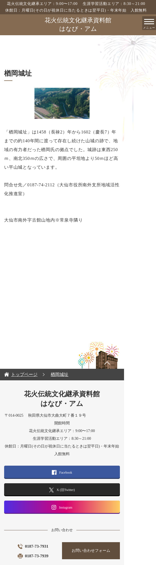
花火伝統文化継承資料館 (78, 25)
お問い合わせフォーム (115, 533)
